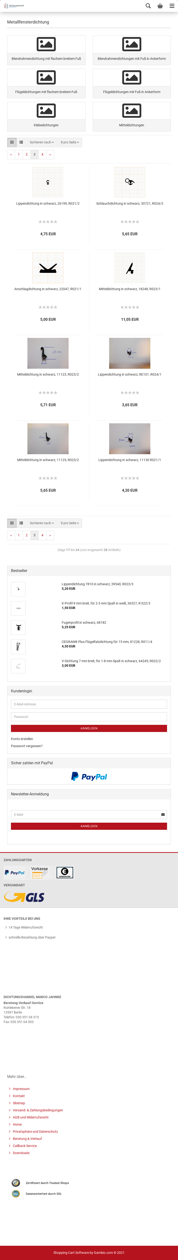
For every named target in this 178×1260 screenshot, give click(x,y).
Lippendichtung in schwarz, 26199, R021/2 (48, 203)
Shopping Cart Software (71, 1253)
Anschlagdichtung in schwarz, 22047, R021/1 (47, 289)
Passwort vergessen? (27, 746)
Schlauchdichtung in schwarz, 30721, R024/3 (129, 203)
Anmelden (89, 728)
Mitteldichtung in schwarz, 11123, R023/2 (48, 374)
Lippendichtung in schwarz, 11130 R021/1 (129, 460)
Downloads (21, 1153)
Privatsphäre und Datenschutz (35, 1131)
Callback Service (24, 1146)
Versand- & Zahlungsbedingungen (37, 1110)
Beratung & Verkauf (27, 1139)
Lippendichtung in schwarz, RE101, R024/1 (130, 374)
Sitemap (18, 1103)
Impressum (21, 1089)
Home (17, 1124)
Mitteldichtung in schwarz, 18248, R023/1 (130, 289)
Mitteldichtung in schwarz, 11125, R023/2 (48, 460)
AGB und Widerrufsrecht (30, 1117)
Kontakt (18, 1096)
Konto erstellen (22, 739)
